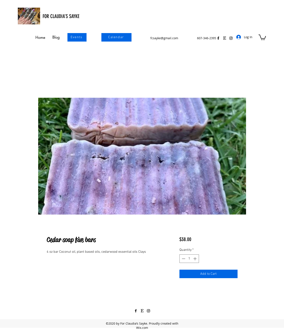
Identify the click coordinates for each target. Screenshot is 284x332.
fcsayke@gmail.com (164, 38)
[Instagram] (148, 311)
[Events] (77, 37)
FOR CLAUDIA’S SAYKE (61, 16)
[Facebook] (218, 38)
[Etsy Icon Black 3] (224, 38)
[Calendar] (116, 37)
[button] (262, 37)
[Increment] (195, 259)
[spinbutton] (189, 259)
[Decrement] (183, 259)
